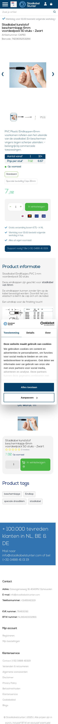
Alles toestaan (29, 387)
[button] (13, 117)
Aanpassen (29, 397)
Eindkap (29, 494)
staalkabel (35, 501)
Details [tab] (30, 332)
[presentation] (2, 75)
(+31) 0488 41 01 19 (15, 559)
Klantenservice (10, 694)
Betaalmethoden (11, 689)
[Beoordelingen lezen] (25, 450)
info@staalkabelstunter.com (22, 555)
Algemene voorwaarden (15, 672)
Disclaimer (8, 677)
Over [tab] (48, 332)
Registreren (8, 636)
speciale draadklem (14, 501)
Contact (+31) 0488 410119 (17, 661)
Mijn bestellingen (11, 641)
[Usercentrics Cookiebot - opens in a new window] (41, 324)
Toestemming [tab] (11, 332)
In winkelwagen (36, 207)
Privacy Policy (10, 683)
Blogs (5, 705)
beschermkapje (12, 494)
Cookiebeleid (9, 700)
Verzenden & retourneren (16, 666)
